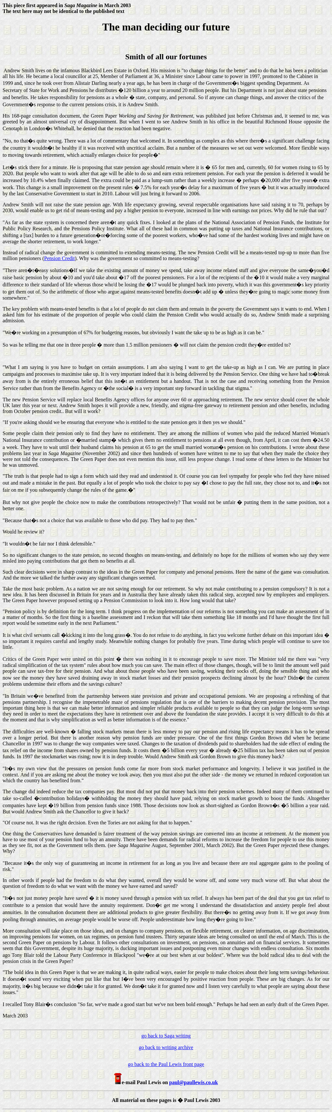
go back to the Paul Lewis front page (166, 1064)
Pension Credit (59, 258)
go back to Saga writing (166, 1035)
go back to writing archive (166, 1047)
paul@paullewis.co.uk (193, 1082)
